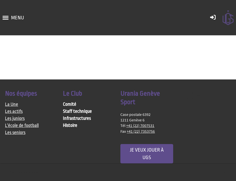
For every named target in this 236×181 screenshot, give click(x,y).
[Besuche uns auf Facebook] (181, 96)
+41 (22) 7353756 (141, 131)
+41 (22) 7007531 (140, 125)
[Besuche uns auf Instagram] (190, 96)
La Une (11, 104)
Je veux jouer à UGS (147, 153)
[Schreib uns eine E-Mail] (198, 96)
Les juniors (15, 118)
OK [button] (223, 172)
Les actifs (14, 111)
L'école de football (22, 125)
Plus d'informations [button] (23, 172)
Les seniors (15, 132)
